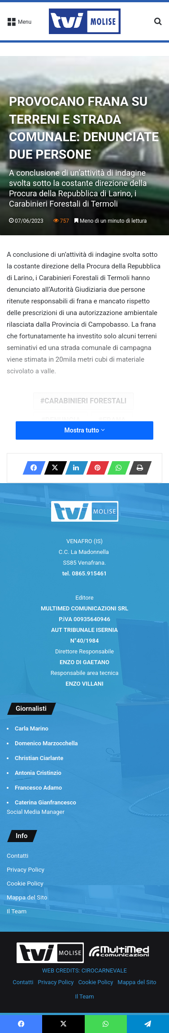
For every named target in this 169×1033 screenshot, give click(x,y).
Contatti (17, 855)
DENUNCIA (63, 420)
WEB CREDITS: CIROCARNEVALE (84, 970)
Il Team (16, 911)
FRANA (114, 420)
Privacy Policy (25, 869)
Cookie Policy (25, 883)
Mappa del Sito (27, 897)
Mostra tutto (84, 430)
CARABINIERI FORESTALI (85, 401)
